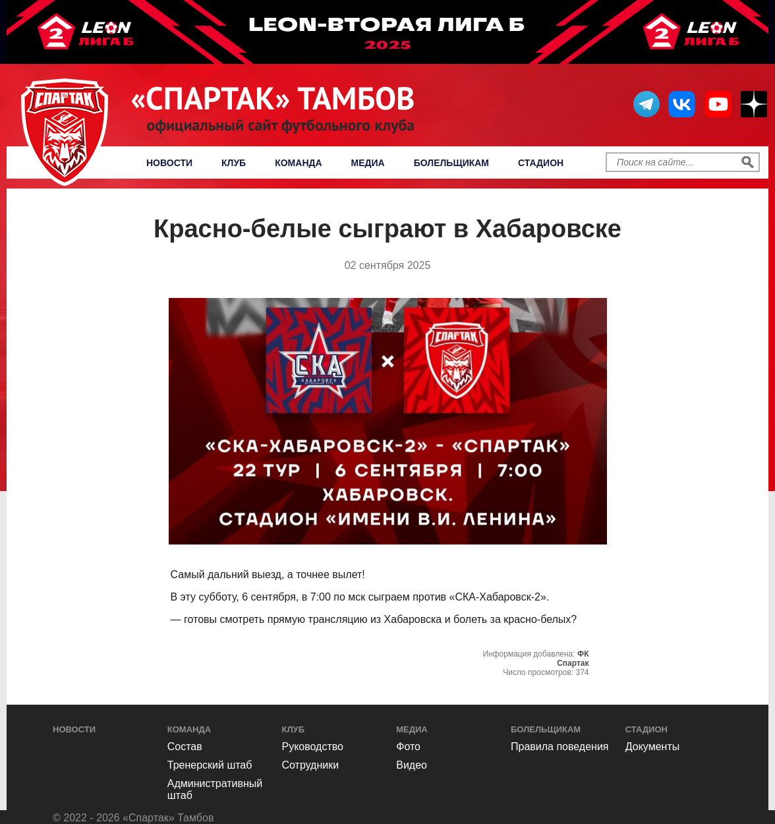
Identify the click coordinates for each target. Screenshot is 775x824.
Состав (184, 746)
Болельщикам (451, 163)
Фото (408, 746)
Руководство (313, 746)
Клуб (233, 163)
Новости (169, 163)
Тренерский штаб (209, 765)
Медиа (368, 163)
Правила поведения (560, 746)
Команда (298, 163)
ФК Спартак (572, 658)
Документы (652, 746)
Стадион (540, 163)
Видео (411, 765)
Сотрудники (310, 765)
